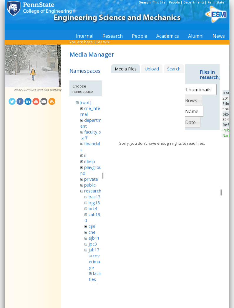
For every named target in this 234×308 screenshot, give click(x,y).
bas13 (94, 197)
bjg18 (94, 202)
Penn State (216, 2)
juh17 (94, 250)
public (90, 185)
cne (92, 232)
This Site (159, 2)
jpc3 (93, 244)
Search (173, 69)
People (174, 2)
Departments (193, 2)
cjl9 (92, 226)
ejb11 (94, 238)
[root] (85, 102)
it (85, 155)
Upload (152, 69)
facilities (95, 276)
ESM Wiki (102, 42)
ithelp (89, 161)
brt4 (93, 208)
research (92, 191)
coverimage (94, 261)
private (91, 179)
